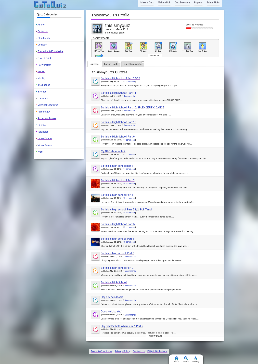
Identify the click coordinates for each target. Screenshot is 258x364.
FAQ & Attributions (157, 351)
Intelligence (44, 84)
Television (43, 131)
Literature (43, 98)
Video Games (45, 145)
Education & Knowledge (50, 51)
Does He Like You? (112, 311)
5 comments (129, 111)
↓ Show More (154, 336)
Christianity (44, 38)
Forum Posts (112, 63)
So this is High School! (114, 282)
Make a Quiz (147, 2)
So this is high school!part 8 (117, 165)
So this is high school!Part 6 (117, 194)
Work (40, 151)
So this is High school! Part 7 (117, 180)
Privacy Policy (122, 351)
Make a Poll (164, 2)
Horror (41, 71)
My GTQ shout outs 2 (113, 151)
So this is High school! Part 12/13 (120, 78)
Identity (42, 78)
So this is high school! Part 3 (117, 253)
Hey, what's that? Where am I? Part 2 (122, 326)
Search (186, 359)
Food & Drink (45, 58)
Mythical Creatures (48, 104)
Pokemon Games (47, 118)
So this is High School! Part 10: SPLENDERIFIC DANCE (132, 107)
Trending (195, 359)
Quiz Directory (182, 2)
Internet (42, 91)
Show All (155, 55)
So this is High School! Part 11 (118, 92)
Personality (44, 111)
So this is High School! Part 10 (118, 122)
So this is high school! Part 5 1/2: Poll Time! (126, 209)
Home (176, 359)
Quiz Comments (134, 63)
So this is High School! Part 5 (118, 224)
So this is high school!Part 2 (117, 267)
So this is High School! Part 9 (118, 136)
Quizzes (94, 64)
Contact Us (139, 351)
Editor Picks (213, 2)
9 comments (130, 300)
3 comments (129, 81)
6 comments (129, 125)
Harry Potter (44, 64)
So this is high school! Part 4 (117, 238)
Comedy (42, 44)
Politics (42, 125)
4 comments (129, 96)
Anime (41, 24)
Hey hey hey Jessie (112, 297)
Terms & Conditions (101, 351)
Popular (198, 2)
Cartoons (43, 31)
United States (45, 138)
